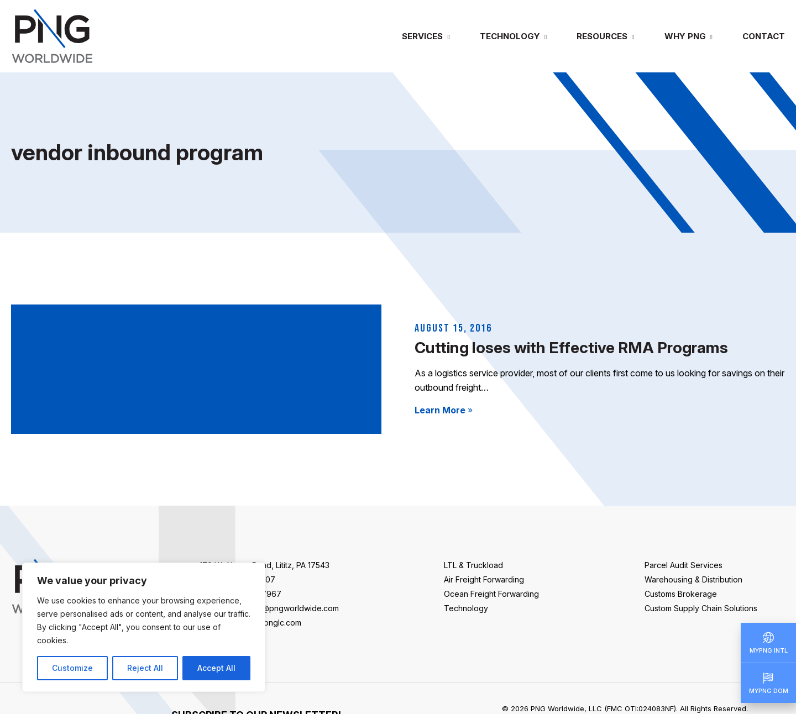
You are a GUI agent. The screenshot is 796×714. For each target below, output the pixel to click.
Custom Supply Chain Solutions (701, 608)
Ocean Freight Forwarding (491, 594)
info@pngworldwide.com (293, 608)
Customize (72, 668)
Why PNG (685, 36)
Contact (763, 36)
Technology (510, 36)
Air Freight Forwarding (484, 579)
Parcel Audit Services (683, 565)
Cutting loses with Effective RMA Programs (571, 347)
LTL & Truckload (473, 565)
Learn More (444, 410)
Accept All (216, 668)
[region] (143, 627)
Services (422, 36)
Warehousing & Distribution (693, 579)
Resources (602, 36)
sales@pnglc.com (269, 622)
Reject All (145, 668)
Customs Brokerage (681, 594)
